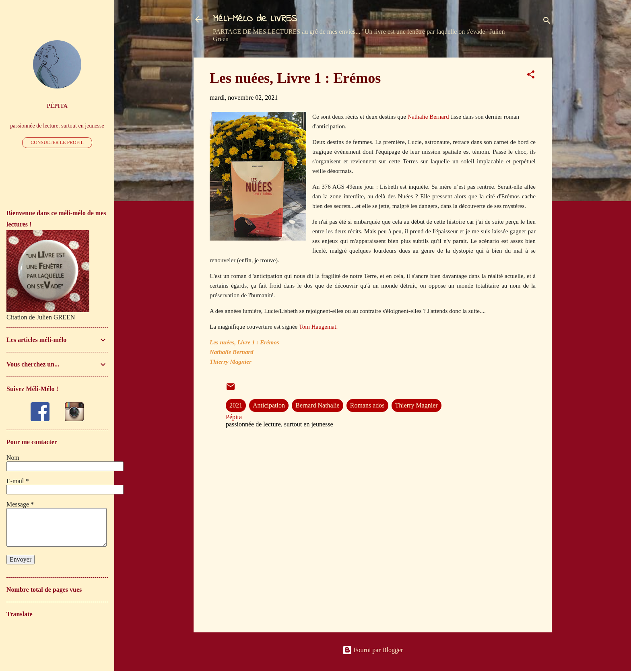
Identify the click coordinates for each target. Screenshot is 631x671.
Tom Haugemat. (318, 326)
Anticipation (269, 405)
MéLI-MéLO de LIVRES (255, 19)
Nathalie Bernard (428, 116)
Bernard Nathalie (317, 405)
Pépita (57, 106)
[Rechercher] (547, 22)
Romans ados (367, 405)
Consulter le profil (57, 142)
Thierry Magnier (416, 405)
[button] (531, 76)
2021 (235, 405)
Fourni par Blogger (372, 649)
